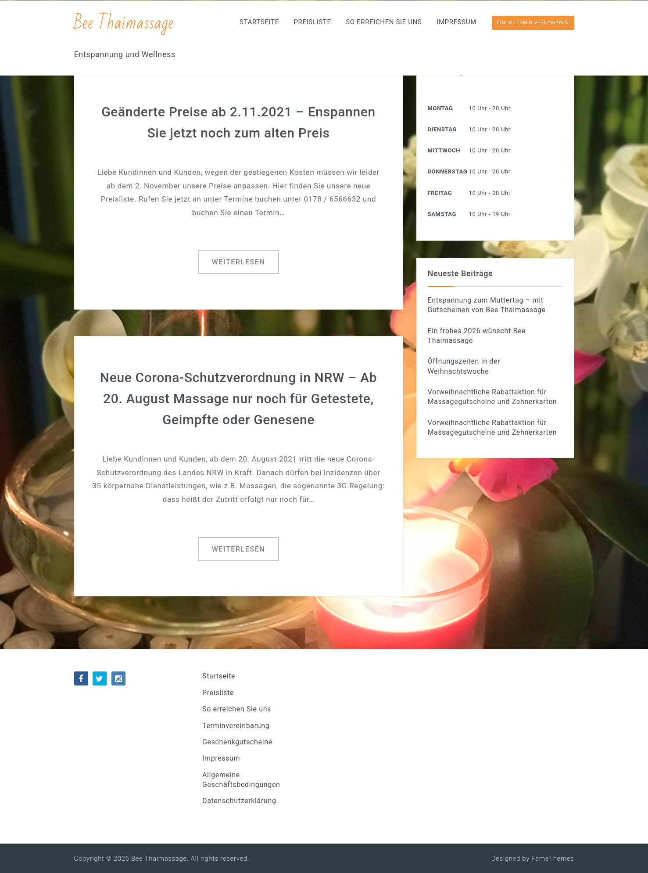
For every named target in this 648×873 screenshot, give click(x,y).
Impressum (456, 22)
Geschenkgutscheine (237, 742)
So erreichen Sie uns (384, 22)
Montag (440, 108)
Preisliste (312, 22)
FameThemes (552, 858)
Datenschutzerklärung (239, 801)
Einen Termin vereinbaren (533, 22)
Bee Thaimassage (124, 23)
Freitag (440, 193)
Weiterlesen (238, 262)
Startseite (259, 22)
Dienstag (442, 129)
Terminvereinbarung (235, 725)
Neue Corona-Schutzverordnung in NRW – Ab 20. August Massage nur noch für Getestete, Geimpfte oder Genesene (238, 398)
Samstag (442, 214)
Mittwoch (444, 150)
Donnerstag (448, 171)
